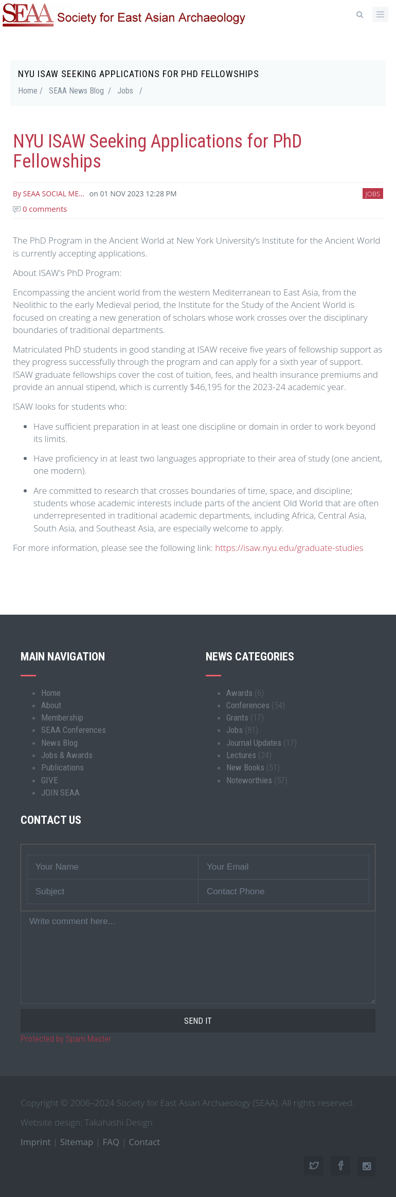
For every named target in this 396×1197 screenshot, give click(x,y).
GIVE (49, 780)
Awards (239, 693)
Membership (62, 717)
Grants (237, 717)
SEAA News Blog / (80, 91)
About (51, 705)
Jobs (125, 91)
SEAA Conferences (73, 730)
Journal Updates (253, 743)
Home (51, 693)
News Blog (59, 743)
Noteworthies (249, 780)
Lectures (241, 755)
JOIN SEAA (60, 792)
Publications (62, 767)
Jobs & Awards (67, 755)
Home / (30, 91)
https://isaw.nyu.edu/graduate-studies (289, 548)
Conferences (247, 705)
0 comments (40, 209)
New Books (245, 767)
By (48, 193)
